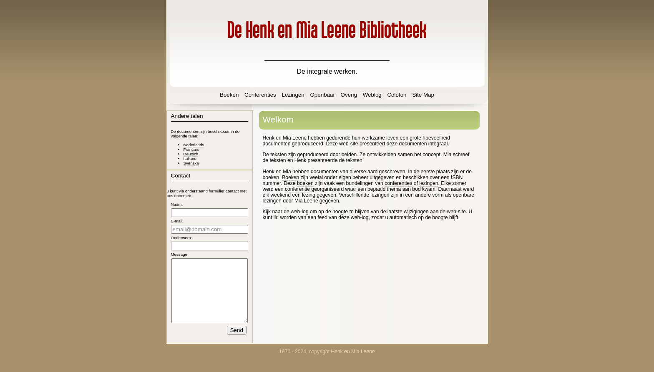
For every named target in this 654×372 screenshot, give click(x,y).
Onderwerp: (181, 237)
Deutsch (191, 154)
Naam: (177, 204)
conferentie (297, 189)
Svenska (191, 163)
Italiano (190, 158)
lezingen (428, 183)
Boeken (290, 177)
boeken (305, 183)
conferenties (398, 183)
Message (179, 254)
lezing (308, 195)
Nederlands (194, 144)
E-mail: (177, 221)
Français (191, 149)
